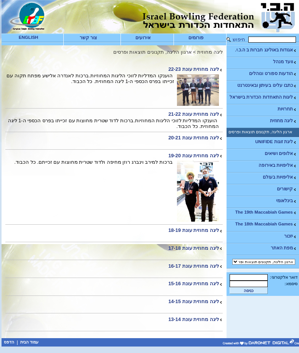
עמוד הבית (29, 342)
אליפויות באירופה (278, 165)
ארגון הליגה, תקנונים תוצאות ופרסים (260, 131)
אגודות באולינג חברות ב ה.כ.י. (265, 50)
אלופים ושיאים (281, 153)
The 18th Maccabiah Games (266, 224)
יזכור (290, 236)
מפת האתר (284, 248)
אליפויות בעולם (280, 177)
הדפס (9, 342)
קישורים (287, 189)
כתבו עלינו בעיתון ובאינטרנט (267, 85)
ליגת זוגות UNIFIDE (275, 141)
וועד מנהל (285, 61)
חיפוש (239, 39)
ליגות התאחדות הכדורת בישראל (263, 97)
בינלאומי (286, 200)
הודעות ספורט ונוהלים (272, 73)
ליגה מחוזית (283, 120)
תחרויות (287, 109)
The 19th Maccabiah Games (266, 212)
